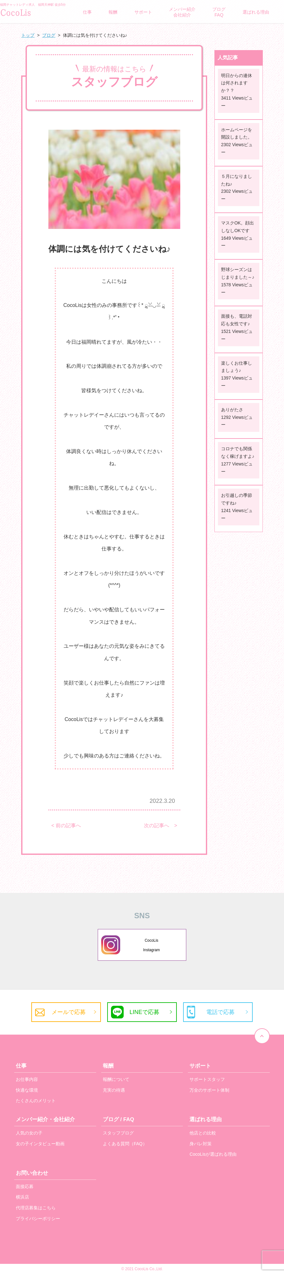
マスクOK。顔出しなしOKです (237, 226)
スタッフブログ (118, 1132)
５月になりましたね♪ (236, 180)
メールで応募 (69, 1012)
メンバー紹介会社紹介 (182, 12)
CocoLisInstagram (151, 945)
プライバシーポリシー (38, 1218)
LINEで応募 (144, 1012)
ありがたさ (232, 409)
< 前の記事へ (66, 825)
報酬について (116, 1079)
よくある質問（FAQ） (125, 1143)
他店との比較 (202, 1132)
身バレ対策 (200, 1143)
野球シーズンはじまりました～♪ (237, 273)
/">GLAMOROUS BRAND (31, 12)
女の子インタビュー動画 (40, 1143)
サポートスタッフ (207, 1079)
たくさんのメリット (36, 1100)
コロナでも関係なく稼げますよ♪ (237, 452)
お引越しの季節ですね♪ (236, 499)
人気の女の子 (29, 1132)
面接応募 (25, 1186)
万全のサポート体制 (209, 1090)
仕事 (87, 12)
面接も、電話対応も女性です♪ (236, 320)
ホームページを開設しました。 (236, 133)
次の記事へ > (160, 825)
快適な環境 (27, 1090)
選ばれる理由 (256, 12)
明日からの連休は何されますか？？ (236, 83)
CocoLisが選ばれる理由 (213, 1154)
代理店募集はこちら (36, 1207)
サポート (143, 12)
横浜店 (22, 1196)
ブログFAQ (218, 12)
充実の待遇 (114, 1090)
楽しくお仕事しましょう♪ (236, 367)
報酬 (112, 12)
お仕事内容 (27, 1079)
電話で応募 (220, 1012)
